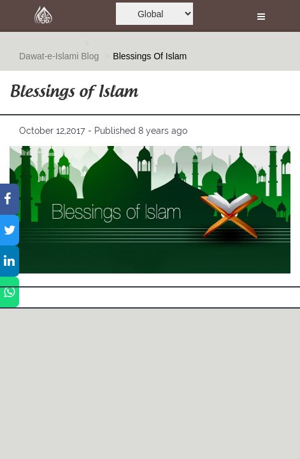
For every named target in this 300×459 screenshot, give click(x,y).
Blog (90, 56)
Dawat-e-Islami (48, 56)
